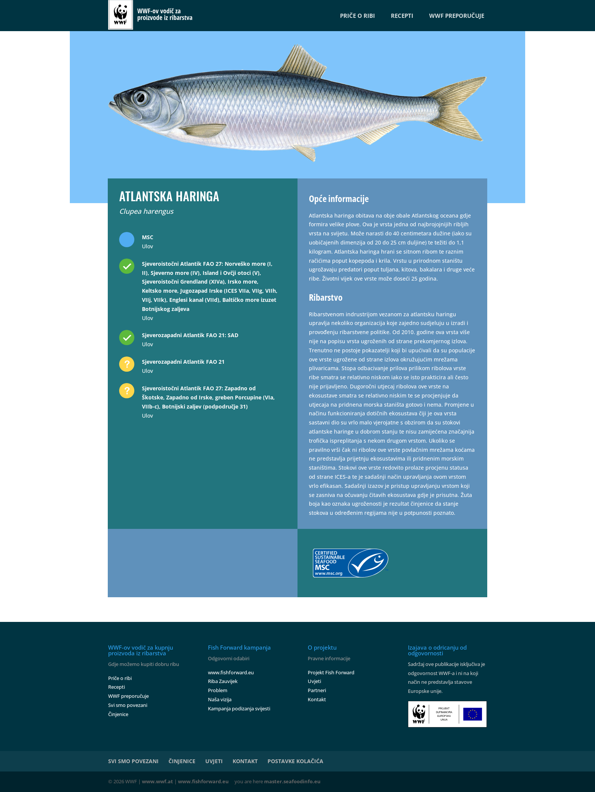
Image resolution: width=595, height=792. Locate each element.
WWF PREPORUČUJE (456, 15)
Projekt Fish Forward (331, 672)
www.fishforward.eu (231, 672)
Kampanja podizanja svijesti (239, 708)
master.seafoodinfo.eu (292, 781)
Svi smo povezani (127, 705)
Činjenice (118, 714)
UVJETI (214, 761)
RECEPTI (402, 15)
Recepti (116, 686)
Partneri (317, 690)
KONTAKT (245, 761)
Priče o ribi (120, 678)
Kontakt (317, 699)
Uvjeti (314, 681)
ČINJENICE (181, 761)
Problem (217, 690)
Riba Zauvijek (223, 681)
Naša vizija (219, 699)
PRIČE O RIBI (357, 15)
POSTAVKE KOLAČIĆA (295, 761)
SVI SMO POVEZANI (133, 761)
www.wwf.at (157, 781)
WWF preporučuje (128, 696)
